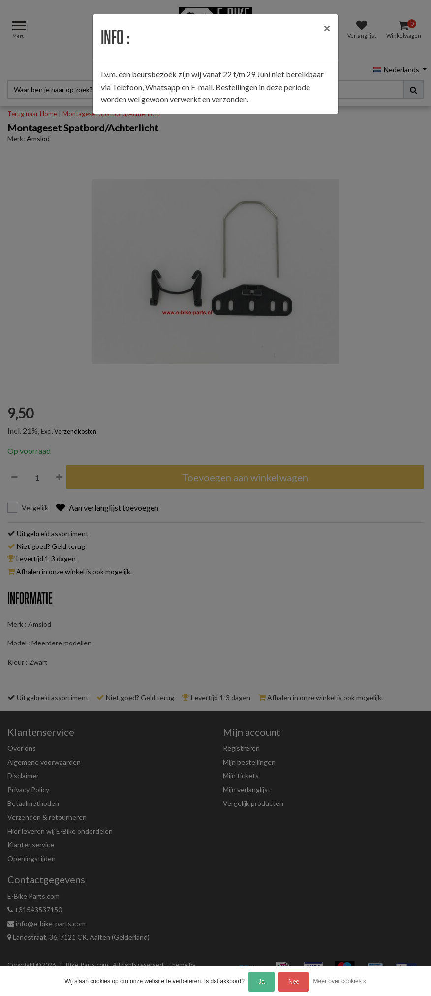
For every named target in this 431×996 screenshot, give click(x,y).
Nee (293, 981)
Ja (261, 981)
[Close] (326, 28)
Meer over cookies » (340, 981)
